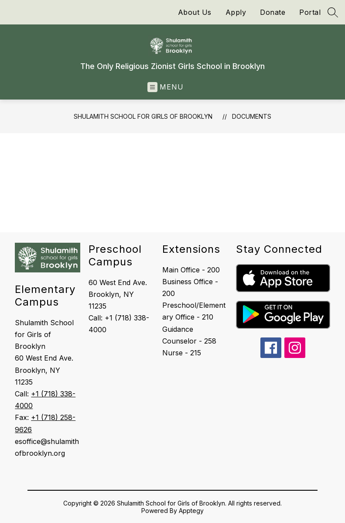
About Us (195, 12)
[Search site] (333, 12)
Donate (272, 12)
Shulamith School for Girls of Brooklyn (143, 116)
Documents (251, 116)
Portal (310, 12)
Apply (235, 12)
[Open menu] (165, 87)
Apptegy (191, 510)
